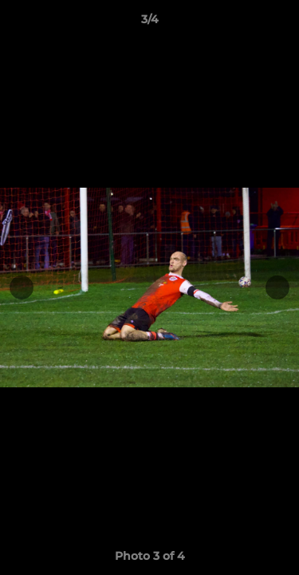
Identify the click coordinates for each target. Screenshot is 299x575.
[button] (279, 23)
